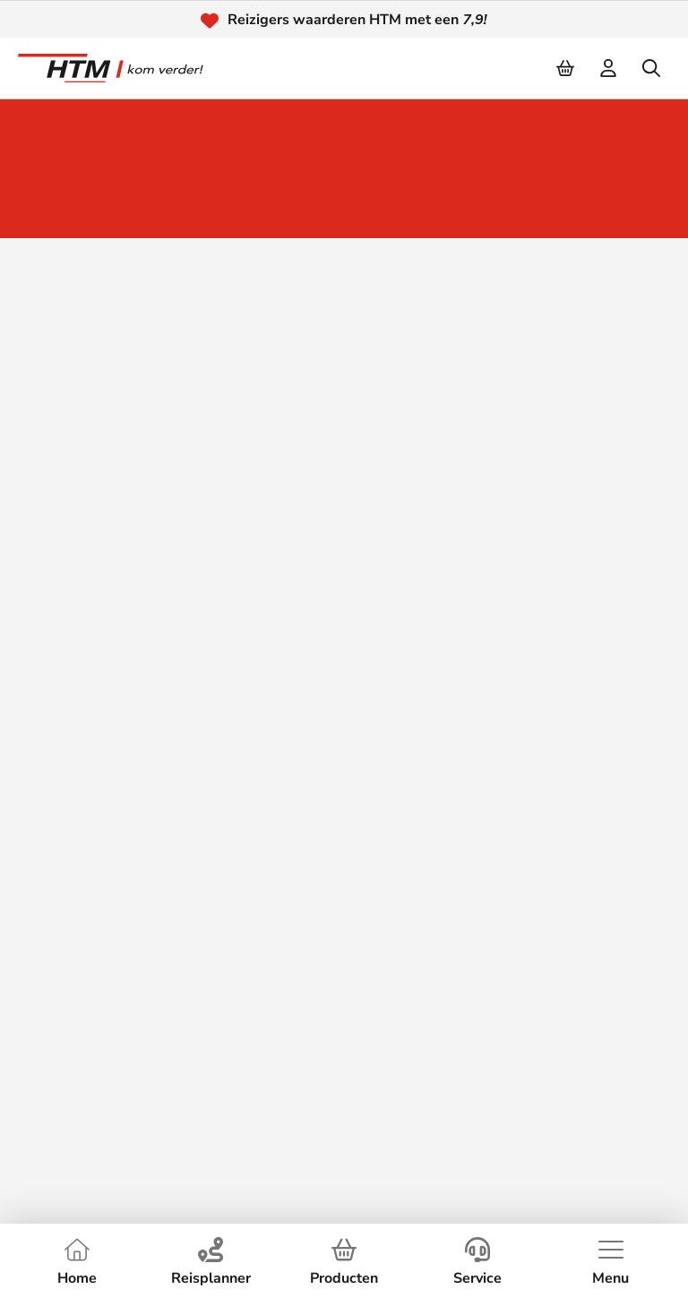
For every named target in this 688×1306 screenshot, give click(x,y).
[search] (652, 68)
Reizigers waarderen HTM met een (357, 20)
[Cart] (566, 68)
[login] (609, 68)
